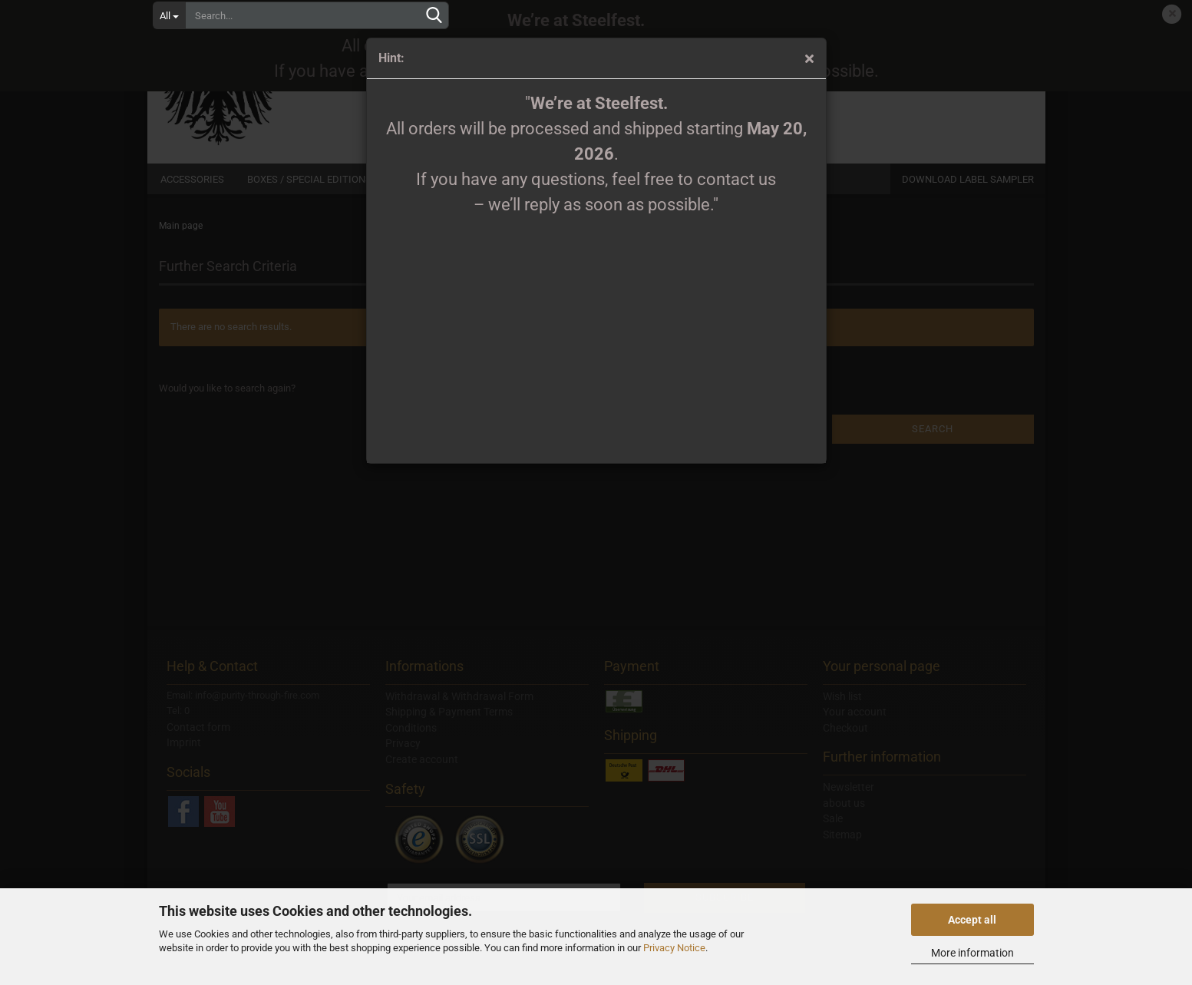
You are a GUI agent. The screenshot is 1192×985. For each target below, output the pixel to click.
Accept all (972, 920)
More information (972, 953)
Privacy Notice (674, 948)
